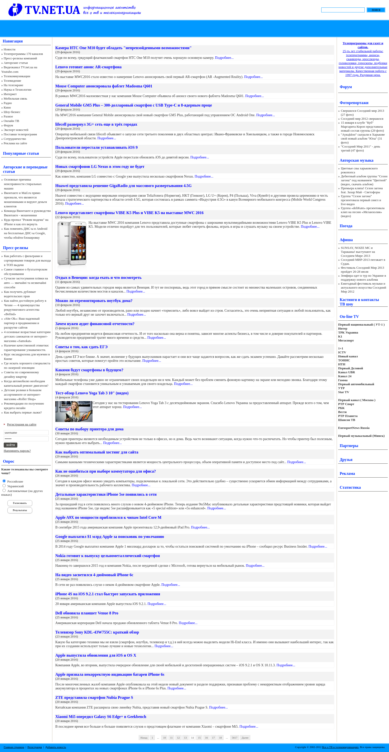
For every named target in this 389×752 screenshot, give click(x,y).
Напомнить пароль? (17, 450)
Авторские (12, 167)
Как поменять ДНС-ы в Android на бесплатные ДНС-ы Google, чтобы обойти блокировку (25, 233)
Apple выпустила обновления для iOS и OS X (95, 655)
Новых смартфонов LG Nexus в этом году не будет (99, 166)
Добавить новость (55, 747)
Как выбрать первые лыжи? (23, 412)
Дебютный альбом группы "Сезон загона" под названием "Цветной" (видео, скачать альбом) (364, 180)
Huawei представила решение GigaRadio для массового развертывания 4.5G (123, 186)
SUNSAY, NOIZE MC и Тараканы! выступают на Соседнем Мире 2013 (358, 252)
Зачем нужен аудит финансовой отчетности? (94, 324)
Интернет (10, 94)
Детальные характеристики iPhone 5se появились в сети (106, 494)
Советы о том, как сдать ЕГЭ (81, 347)
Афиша (346, 240)
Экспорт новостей (16, 130)
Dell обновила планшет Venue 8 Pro (86, 613)
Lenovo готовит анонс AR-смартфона (88, 67)
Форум (8, 125)
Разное (8, 116)
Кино (7, 107)
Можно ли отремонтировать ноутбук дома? (93, 301)
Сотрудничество (15, 139)
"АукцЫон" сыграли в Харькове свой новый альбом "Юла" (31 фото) (363, 138)
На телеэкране (13, 85)
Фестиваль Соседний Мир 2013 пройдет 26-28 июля (362, 269)
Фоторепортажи (354, 103)
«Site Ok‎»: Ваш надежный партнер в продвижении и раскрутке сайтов (22, 323)
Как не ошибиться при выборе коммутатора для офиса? (105, 471)
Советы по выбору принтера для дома (89, 429)
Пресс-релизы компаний (20, 58)
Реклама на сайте (15, 143)
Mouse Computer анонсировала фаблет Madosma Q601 (103, 86)
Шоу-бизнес (12, 112)
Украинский (15, 486)
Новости (9, 49)
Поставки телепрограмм (20, 134)
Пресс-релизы (15, 248)
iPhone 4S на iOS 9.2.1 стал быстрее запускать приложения (107, 594)
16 (206, 737)
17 (213, 737)
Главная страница (14, 747)
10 (164, 737)
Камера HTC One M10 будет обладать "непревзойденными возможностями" (123, 48)
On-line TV (349, 316)
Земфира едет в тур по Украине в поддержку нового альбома (363, 277)
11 (171, 737)
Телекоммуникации (17, 76)
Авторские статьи (16, 63)
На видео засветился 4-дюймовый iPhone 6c (94, 575)
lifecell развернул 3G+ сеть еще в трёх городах (96, 124)
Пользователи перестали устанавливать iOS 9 (96, 147)
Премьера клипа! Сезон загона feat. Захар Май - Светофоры (362, 190)
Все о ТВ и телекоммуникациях (340, 747)
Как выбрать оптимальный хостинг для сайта (96, 452)
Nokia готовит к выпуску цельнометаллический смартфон (107, 556)
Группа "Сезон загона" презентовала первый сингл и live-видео (361, 200)
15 (199, 737)
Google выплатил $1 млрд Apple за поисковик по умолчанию (109, 536)
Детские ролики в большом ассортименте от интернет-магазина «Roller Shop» (22, 394)
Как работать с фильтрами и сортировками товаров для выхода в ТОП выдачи (27, 260)
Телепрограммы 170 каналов (23, 54)
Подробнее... (224, 58)
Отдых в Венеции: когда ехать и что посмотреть (98, 277)
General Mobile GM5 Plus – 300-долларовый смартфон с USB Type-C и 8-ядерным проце (133, 105)
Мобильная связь (15, 98)
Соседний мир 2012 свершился (362, 118)
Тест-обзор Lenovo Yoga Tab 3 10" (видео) (92, 393)
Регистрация (35, 747)
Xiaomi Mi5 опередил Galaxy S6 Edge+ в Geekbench (100, 716)
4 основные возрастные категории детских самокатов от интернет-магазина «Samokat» (27, 336)
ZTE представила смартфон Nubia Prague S (94, 697)
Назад (143, 737)
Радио (8, 103)
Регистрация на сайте (21, 424)
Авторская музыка (356, 160)
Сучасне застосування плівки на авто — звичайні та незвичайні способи (26, 282)
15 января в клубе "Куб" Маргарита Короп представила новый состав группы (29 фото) (362, 126)
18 (220, 737)
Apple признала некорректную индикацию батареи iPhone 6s (109, 674)
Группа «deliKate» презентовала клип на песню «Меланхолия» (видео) (363, 212)
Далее (245, 737)
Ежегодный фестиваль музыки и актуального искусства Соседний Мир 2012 (363, 287)
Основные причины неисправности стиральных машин (23, 184)
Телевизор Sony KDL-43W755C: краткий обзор (97, 632)
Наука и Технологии (17, 89)
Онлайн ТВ (11, 121)
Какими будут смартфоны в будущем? (89, 370)
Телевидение (12, 80)
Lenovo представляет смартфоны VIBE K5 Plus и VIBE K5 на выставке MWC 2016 (129, 213)
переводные (36, 167)
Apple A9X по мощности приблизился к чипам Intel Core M (108, 517)
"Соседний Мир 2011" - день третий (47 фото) (360, 148)
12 (178, 737)
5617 (234, 737)
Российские (14, 481)
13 (185, 737)
